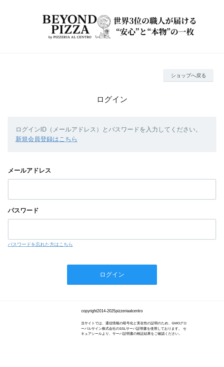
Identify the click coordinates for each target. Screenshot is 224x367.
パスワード (23, 210)
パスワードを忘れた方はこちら (40, 244)
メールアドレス (29, 170)
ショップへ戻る (188, 75)
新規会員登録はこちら (47, 139)
